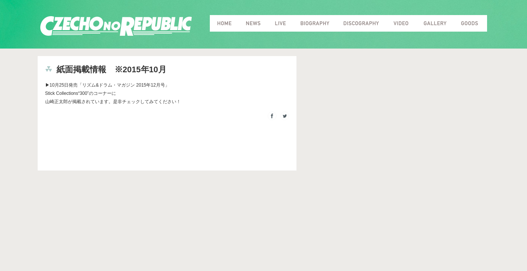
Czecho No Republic (116, 26)
